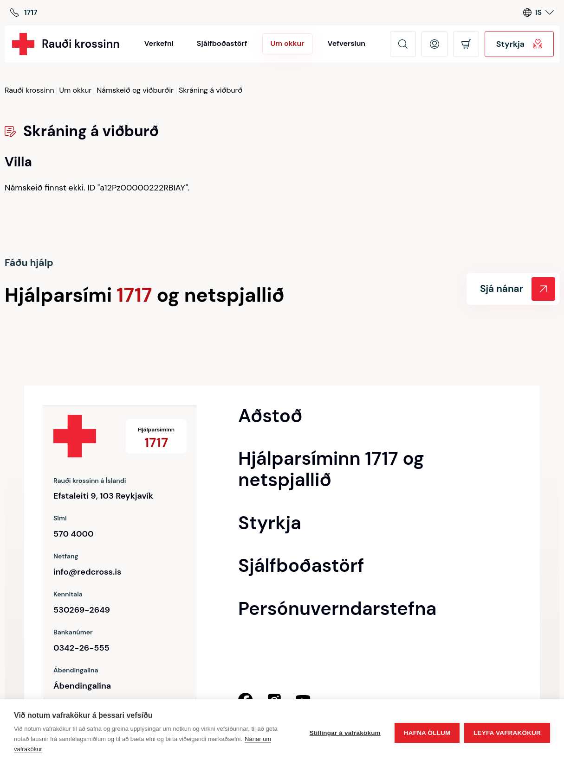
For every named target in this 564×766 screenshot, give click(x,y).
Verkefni (158, 43)
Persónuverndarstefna (337, 608)
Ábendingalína (82, 685)
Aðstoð (270, 415)
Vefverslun (346, 43)
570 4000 (73, 533)
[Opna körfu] (466, 44)
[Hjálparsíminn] (24, 13)
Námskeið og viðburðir (135, 90)
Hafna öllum (426, 732)
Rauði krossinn (29, 90)
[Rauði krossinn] (66, 44)
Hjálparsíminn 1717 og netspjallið (331, 469)
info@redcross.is (87, 571)
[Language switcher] (538, 13)
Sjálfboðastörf (222, 43)
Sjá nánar (517, 289)
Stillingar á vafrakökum (344, 732)
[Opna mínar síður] (434, 44)
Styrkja (519, 44)
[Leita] (403, 44)
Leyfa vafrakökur (507, 732)
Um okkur (75, 90)
